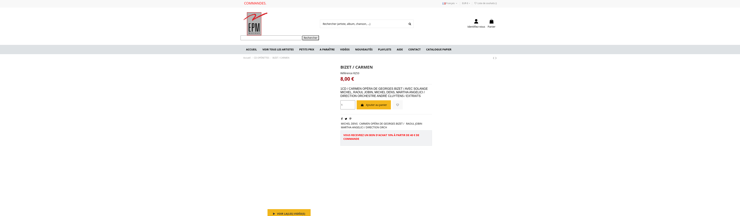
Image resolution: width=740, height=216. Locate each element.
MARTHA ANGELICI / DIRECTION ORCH (364, 127)
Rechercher (310, 37)
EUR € (466, 3)
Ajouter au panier (374, 105)
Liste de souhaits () (485, 3)
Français (450, 3)
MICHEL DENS (349, 123)
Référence (346, 73)
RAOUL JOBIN (414, 123)
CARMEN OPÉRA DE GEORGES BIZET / (381, 123)
